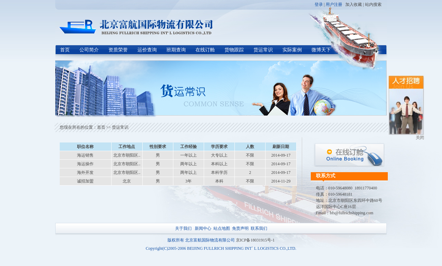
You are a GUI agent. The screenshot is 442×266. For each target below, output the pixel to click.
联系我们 (259, 228)
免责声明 (240, 228)
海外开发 (85, 172)
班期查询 (176, 49)
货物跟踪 (234, 49)
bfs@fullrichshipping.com (351, 212)
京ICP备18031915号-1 (255, 240)
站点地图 (221, 228)
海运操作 (85, 163)
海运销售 (85, 155)
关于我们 (183, 228)
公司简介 (89, 49)
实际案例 (292, 49)
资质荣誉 (118, 49)
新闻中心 (203, 228)
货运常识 (263, 49)
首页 (65, 49)
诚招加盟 (85, 181)
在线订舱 (205, 49)
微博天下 (321, 49)
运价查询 (147, 49)
